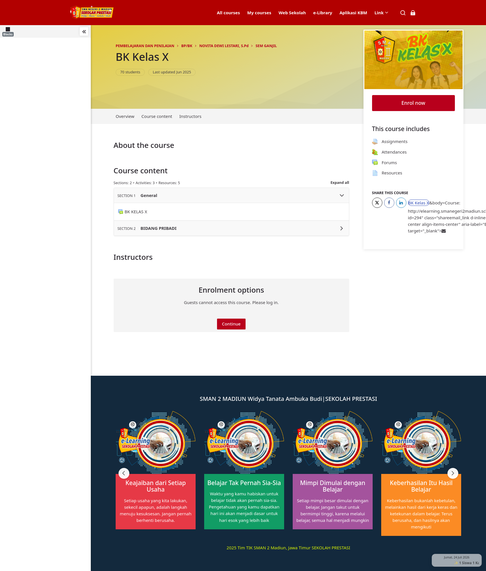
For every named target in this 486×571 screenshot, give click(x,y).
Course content (156, 116)
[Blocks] (9, 31)
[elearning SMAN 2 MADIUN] (93, 12)
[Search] (403, 13)
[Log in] (413, 13)
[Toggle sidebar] (84, 31)
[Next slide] (452, 473)
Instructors (190, 116)
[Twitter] (377, 203)
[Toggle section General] (342, 195)
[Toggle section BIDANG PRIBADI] (342, 228)
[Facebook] (389, 203)
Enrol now (413, 102)
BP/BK (186, 45)
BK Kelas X (142, 56)
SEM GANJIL (266, 45)
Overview (125, 116)
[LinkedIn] (401, 203)
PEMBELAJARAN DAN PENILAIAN (145, 45)
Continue (231, 324)
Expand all (339, 182)
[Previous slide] (124, 473)
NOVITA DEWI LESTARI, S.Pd (224, 45)
